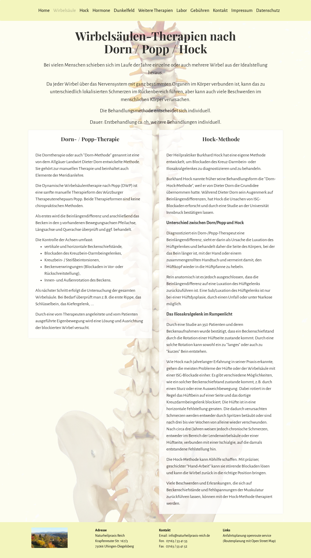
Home (44, 10)
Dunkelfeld (124, 10)
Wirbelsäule (64, 10)
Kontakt (220, 10)
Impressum (242, 10)
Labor (181, 10)
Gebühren (200, 10)
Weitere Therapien (155, 10)
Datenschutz (268, 10)
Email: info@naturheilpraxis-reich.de (184, 535)
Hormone (101, 10)
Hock (84, 10)
